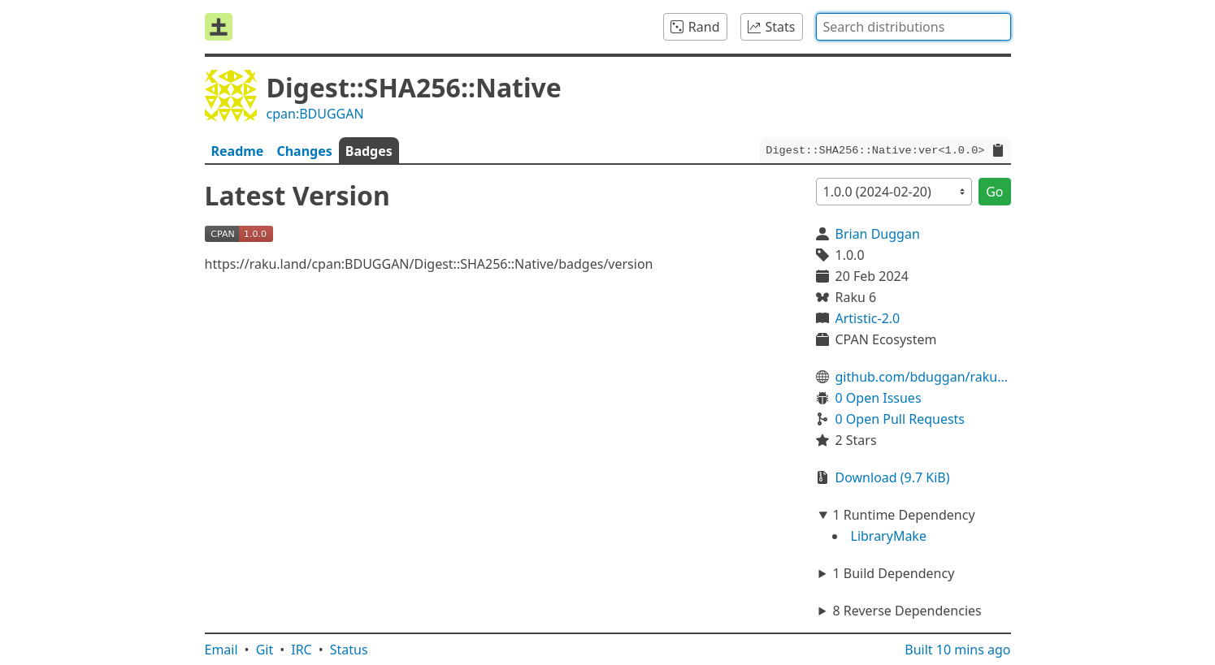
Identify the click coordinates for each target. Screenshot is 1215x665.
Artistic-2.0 (867, 318)
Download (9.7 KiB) (892, 477)
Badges (369, 151)
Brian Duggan (877, 234)
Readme (237, 151)
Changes (304, 151)
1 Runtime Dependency (903, 515)
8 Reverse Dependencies (906, 611)
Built (957, 650)
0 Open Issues (878, 398)
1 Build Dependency (893, 573)
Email (221, 650)
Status (349, 650)
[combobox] (913, 27)
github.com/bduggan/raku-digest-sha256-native (923, 377)
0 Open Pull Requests (900, 419)
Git (265, 650)
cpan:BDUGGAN (315, 114)
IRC (301, 650)
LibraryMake (888, 536)
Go (994, 192)
